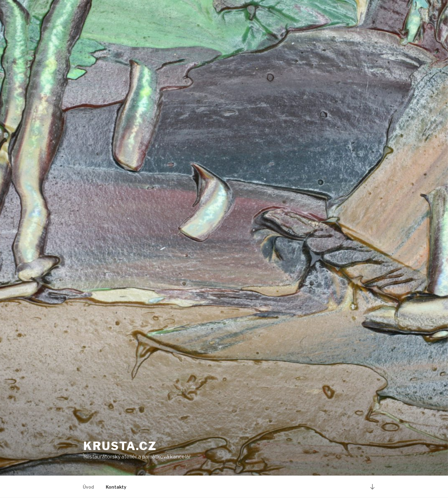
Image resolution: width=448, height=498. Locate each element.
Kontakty (116, 487)
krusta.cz (120, 446)
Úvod (88, 487)
